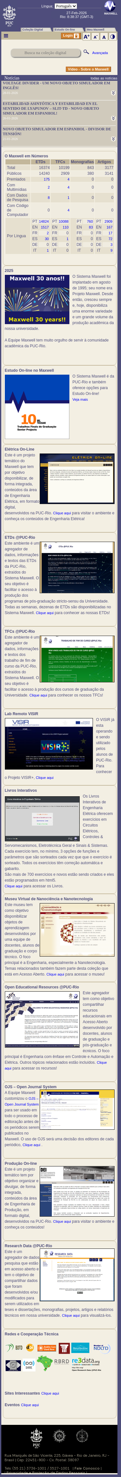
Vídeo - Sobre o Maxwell (88, 69)
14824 (44, 221)
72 (110, 239)
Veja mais (80, 399)
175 (47, 179)
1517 (45, 227)
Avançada (100, 53)
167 (109, 227)
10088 (64, 221)
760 (90, 221)
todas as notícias (104, 78)
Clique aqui (62, 513)
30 (47, 239)
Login (71, 35)
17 (110, 233)
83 (91, 227)
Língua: (47, 6)
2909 (108, 221)
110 (65, 227)
